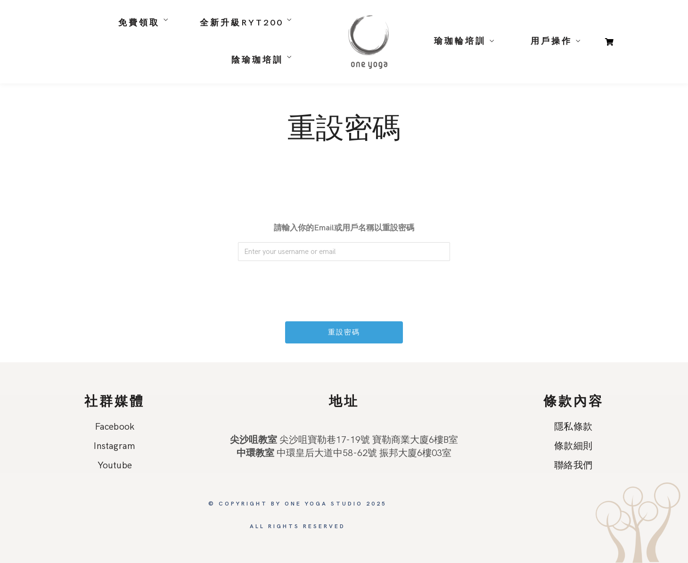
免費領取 (139, 23)
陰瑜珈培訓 (257, 60)
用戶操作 (551, 41)
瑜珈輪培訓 (460, 41)
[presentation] (345, 286)
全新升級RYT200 (241, 23)
